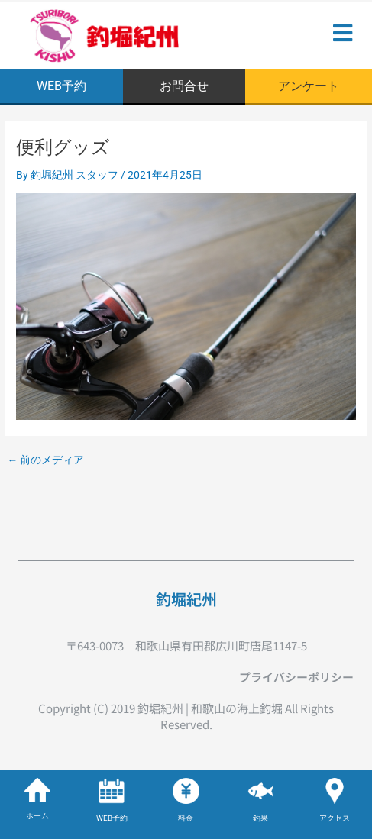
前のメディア (45, 460)
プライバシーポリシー (296, 677)
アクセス (334, 818)
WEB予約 (112, 818)
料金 (185, 818)
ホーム (37, 816)
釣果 (260, 818)
